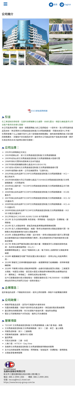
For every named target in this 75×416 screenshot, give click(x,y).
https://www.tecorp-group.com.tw (19, 382)
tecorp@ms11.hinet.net (19, 379)
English (65, 4)
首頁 (53, 4)
